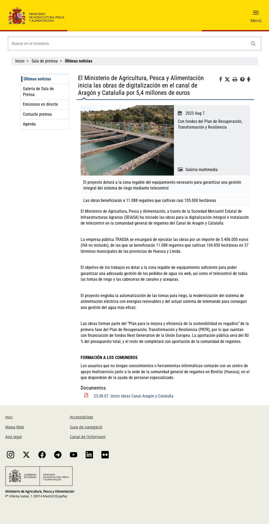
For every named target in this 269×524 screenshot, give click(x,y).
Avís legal (13, 436)
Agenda (29, 124)
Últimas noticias (37, 78)
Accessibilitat (81, 416)
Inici (9, 416)
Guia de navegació (86, 426)
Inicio (19, 61)
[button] (256, 14)
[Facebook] (222, 80)
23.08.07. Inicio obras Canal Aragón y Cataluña (133, 396)
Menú (256, 20)
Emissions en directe (40, 104)
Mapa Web (14, 426)
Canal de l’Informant (88, 436)
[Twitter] (228, 79)
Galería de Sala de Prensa (38, 91)
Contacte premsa (37, 114)
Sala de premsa (45, 61)
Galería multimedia (201, 169)
